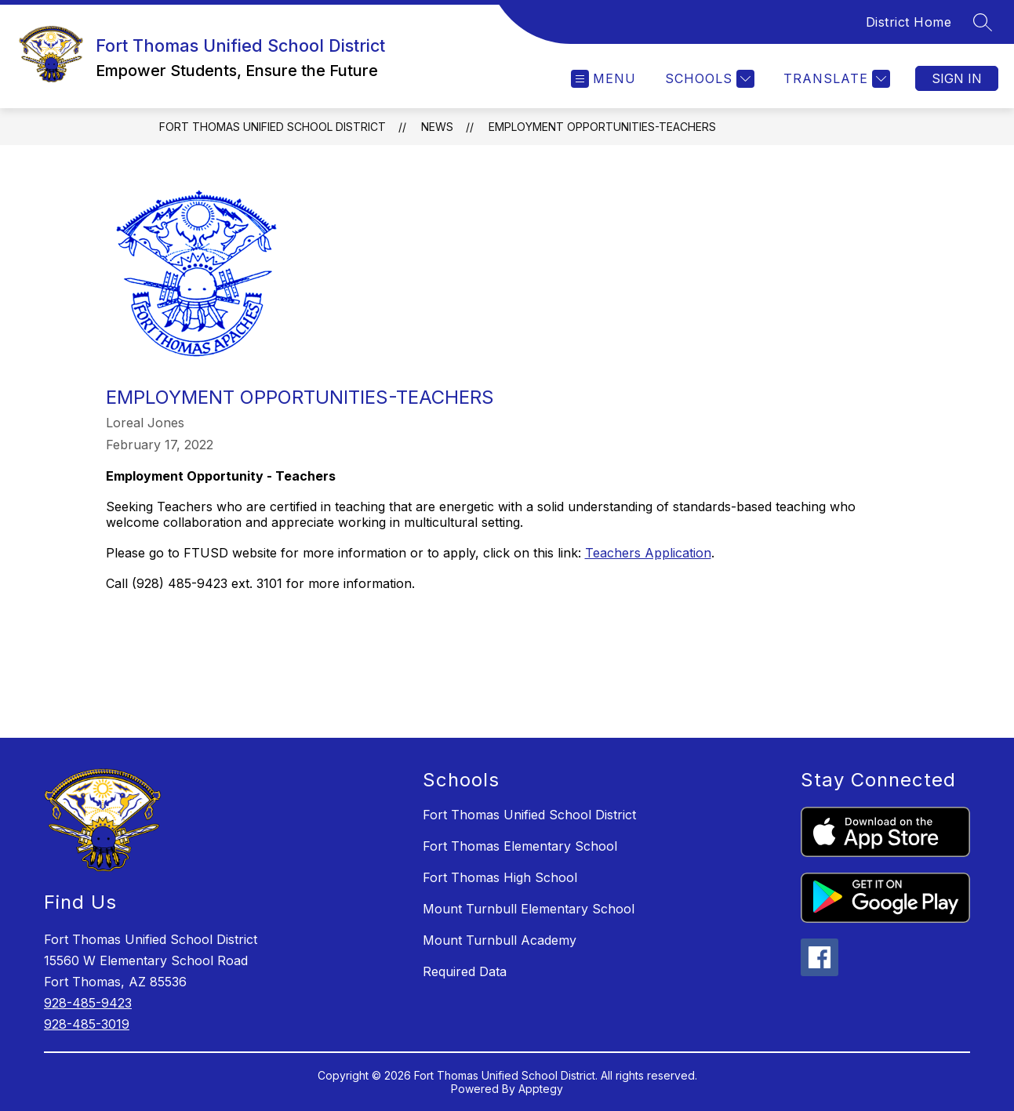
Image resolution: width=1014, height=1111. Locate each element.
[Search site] (982, 22)
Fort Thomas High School (500, 877)
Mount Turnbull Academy (499, 940)
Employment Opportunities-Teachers (602, 126)
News (437, 126)
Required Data (465, 971)
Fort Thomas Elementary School (520, 846)
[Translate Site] (835, 79)
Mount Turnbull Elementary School (528, 909)
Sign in (957, 78)
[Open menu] (603, 79)
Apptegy (540, 1088)
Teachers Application (648, 553)
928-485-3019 (86, 1024)
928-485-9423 (88, 1003)
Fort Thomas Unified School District (272, 126)
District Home (909, 22)
